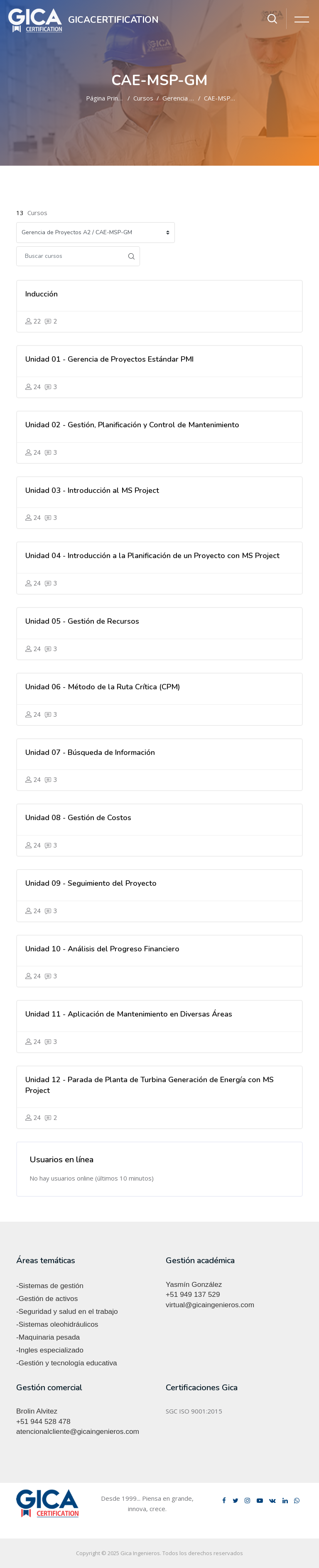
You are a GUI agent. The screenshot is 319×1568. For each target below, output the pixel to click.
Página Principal (108, 98)
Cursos (143, 98)
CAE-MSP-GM (223, 98)
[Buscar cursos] (69, 256)
